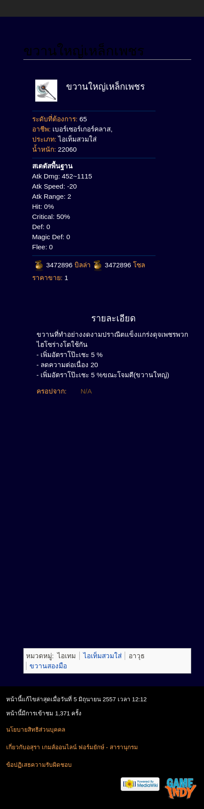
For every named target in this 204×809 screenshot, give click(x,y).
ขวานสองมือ (48, 666)
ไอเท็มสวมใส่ (102, 656)
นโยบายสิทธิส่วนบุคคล (35, 729)
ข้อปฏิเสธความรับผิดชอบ (39, 765)
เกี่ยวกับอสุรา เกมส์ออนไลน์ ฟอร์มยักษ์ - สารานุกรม (71, 747)
